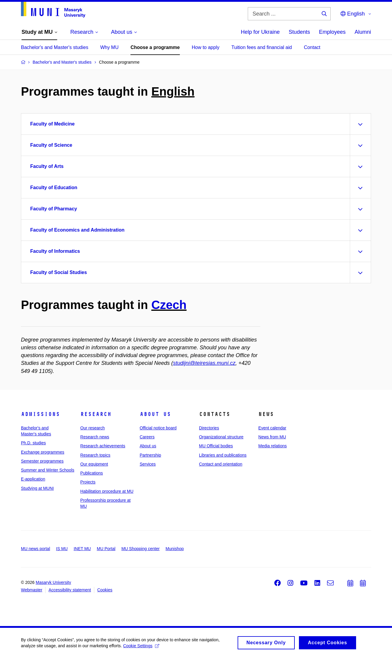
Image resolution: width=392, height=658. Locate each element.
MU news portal (35, 548)
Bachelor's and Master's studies (54, 47)
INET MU (82, 548)
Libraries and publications (223, 455)
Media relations (272, 445)
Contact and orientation (220, 464)
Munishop (174, 548)
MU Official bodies (216, 445)
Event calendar (272, 428)
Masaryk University (53, 582)
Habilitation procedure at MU (106, 491)
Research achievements (102, 445)
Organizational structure (221, 436)
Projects (87, 482)
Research (95, 414)
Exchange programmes (42, 452)
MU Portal (106, 548)
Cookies (105, 589)
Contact (312, 47)
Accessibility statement (69, 589)
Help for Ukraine (260, 32)
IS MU (62, 548)
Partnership (150, 455)
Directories (209, 428)
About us (155, 414)
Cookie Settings (141, 647)
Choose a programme (155, 47)
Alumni (363, 32)
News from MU (272, 436)
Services (148, 464)
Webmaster (31, 589)
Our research (92, 428)
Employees (332, 32)
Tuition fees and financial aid (261, 47)
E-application (33, 479)
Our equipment (94, 464)
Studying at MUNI (37, 488)
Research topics (95, 455)
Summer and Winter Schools (47, 470)
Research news (94, 436)
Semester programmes (42, 461)
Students (299, 32)
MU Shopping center (140, 548)
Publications (91, 473)
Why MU (109, 47)
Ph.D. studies (33, 442)
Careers (147, 436)
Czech (169, 304)
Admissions (40, 414)
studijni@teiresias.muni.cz (204, 363)
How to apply (206, 47)
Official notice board (158, 428)
